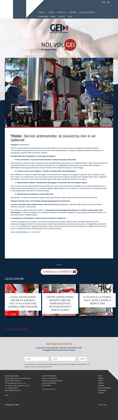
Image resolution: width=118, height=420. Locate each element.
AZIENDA (100, 378)
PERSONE (73, 12)
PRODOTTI (62, 12)
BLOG (70, 16)
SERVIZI (51, 12)
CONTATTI (61, 16)
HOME (100, 376)
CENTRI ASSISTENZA (87, 12)
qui (29, 232)
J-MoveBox (15, 226)
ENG (103, 2)
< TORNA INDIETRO (16, 329)
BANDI (53, 16)
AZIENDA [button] (42, 12)
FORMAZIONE (43, 16)
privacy (105, 404)
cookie (100, 404)
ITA (108, 2)
